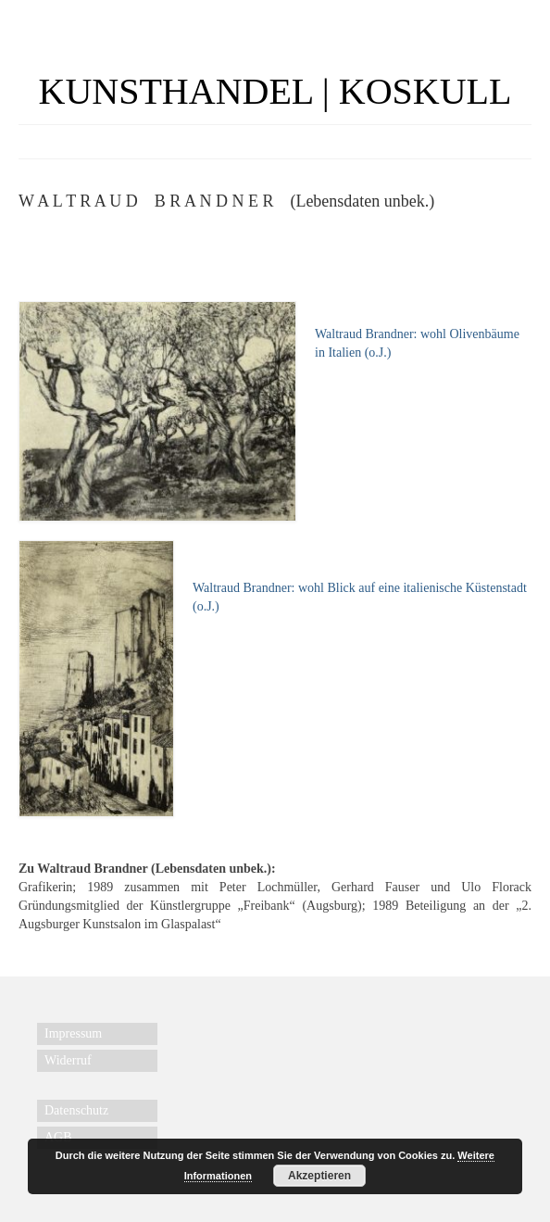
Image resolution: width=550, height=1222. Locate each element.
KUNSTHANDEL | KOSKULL (275, 91)
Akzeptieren (319, 1175)
